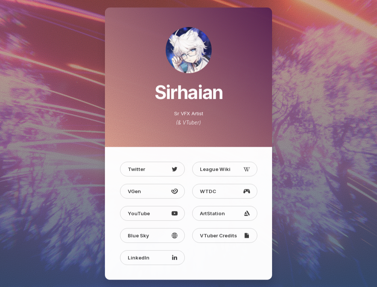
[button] (152, 170)
